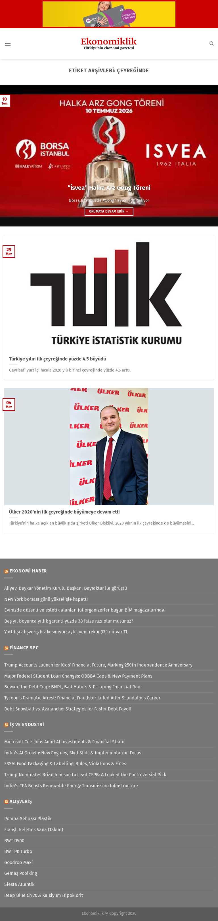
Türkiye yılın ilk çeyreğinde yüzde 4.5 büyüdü (57, 359)
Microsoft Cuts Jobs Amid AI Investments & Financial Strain (64, 741)
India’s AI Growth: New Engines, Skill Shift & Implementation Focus (72, 753)
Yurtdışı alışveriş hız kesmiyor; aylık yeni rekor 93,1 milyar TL (66, 631)
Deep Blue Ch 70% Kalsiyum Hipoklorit (43, 895)
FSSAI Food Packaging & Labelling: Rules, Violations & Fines (65, 763)
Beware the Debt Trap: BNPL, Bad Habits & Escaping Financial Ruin (73, 686)
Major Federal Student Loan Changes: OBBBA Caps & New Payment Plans (78, 676)
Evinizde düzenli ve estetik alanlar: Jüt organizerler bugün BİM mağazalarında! (84, 610)
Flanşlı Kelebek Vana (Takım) (33, 829)
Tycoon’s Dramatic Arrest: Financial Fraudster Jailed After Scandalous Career (82, 698)
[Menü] (7, 43)
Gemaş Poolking (20, 873)
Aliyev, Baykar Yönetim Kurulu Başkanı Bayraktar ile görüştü (65, 588)
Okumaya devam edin (109, 211)
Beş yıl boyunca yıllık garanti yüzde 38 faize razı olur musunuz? (68, 621)
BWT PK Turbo (18, 851)
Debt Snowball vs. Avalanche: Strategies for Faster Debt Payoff (67, 709)
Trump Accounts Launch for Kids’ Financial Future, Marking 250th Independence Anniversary (98, 665)
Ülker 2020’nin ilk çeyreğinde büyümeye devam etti (64, 512)
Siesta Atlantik (19, 884)
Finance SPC (24, 647)
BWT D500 (14, 840)
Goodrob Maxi (18, 862)
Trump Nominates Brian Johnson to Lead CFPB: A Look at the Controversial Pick (85, 774)
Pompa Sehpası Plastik (27, 818)
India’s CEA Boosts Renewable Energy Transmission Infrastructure (71, 785)
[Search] (211, 43)
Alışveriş (21, 801)
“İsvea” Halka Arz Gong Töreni (109, 188)
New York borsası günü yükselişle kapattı (46, 599)
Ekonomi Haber (28, 571)
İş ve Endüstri (27, 724)
